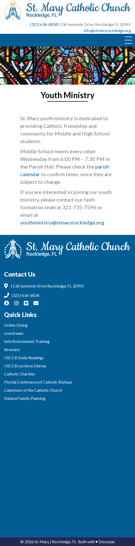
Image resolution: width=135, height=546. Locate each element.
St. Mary (41, 541)
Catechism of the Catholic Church (33, 390)
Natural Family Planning (25, 398)
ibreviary (12, 349)
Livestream (13, 333)
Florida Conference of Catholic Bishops (38, 382)
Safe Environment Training (27, 341)
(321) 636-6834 (43, 24)
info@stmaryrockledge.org (107, 30)
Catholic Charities (19, 373)
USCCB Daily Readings (24, 357)
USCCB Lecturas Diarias (25, 365)
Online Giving (16, 325)
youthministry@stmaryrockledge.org (62, 222)
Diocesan (107, 541)
